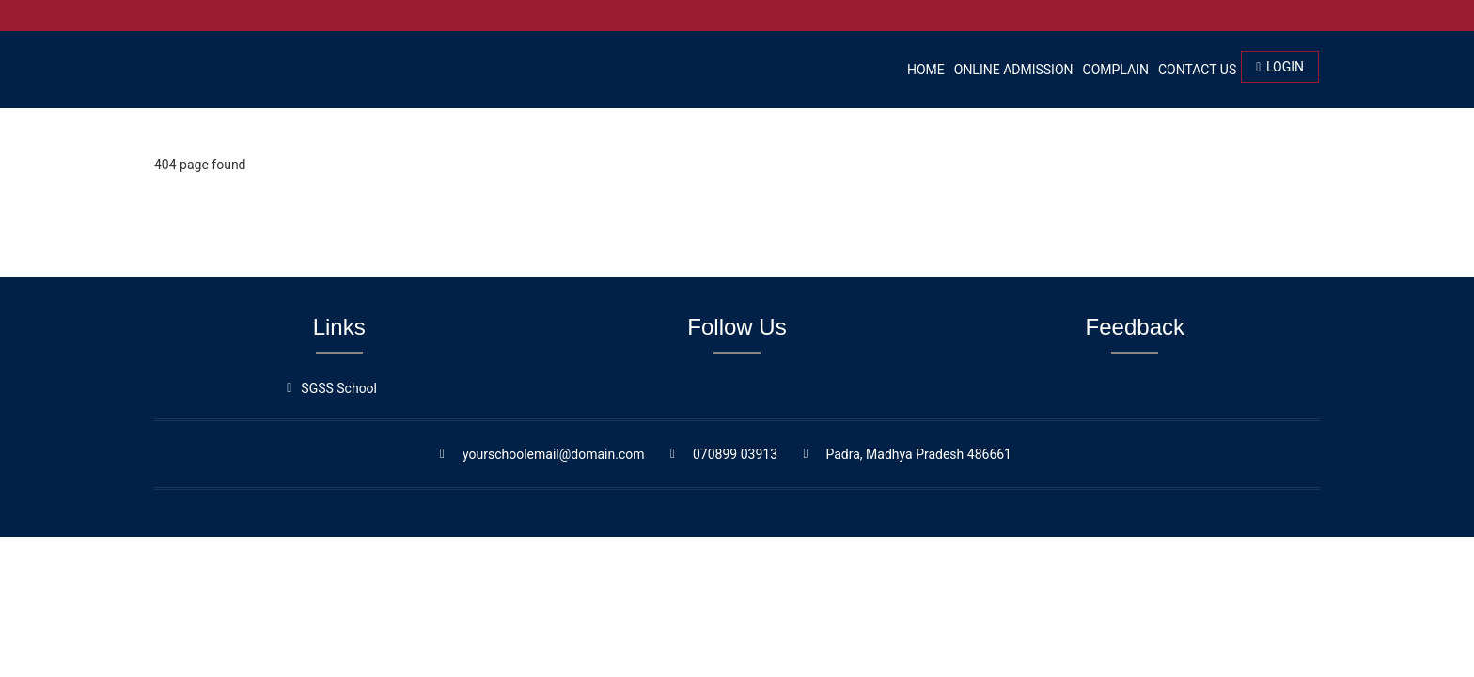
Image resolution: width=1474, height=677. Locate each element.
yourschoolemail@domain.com (554, 454)
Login (1280, 66)
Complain (1116, 69)
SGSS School (339, 388)
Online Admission (1014, 69)
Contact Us (1197, 69)
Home (926, 69)
